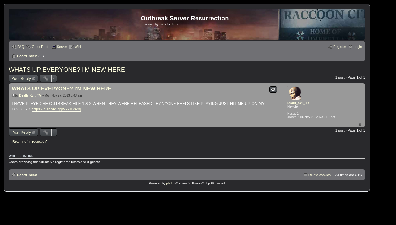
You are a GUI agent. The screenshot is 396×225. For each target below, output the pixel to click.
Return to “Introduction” (29, 141)
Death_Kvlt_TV (298, 103)
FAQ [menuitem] (20, 47)
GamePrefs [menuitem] (40, 47)
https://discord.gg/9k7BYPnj (56, 109)
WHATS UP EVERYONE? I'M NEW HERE (67, 69)
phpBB (170, 183)
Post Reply (21, 78)
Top (360, 124)
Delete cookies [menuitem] (319, 175)
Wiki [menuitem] (78, 47)
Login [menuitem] (358, 47)
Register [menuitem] (339, 47)
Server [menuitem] (62, 47)
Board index (27, 56)
